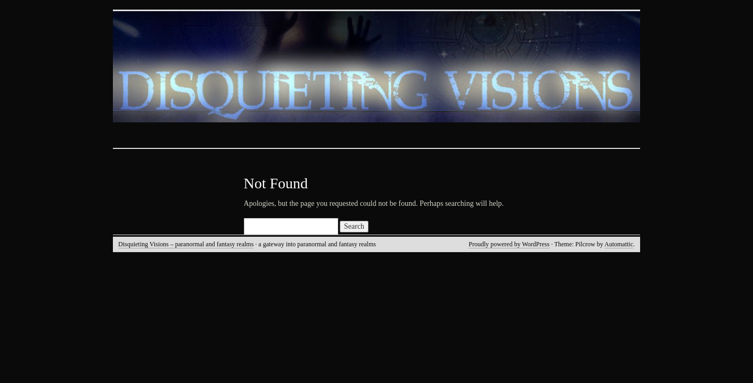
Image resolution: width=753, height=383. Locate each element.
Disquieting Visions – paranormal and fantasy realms (185, 244)
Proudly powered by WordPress (509, 244)
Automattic (618, 244)
